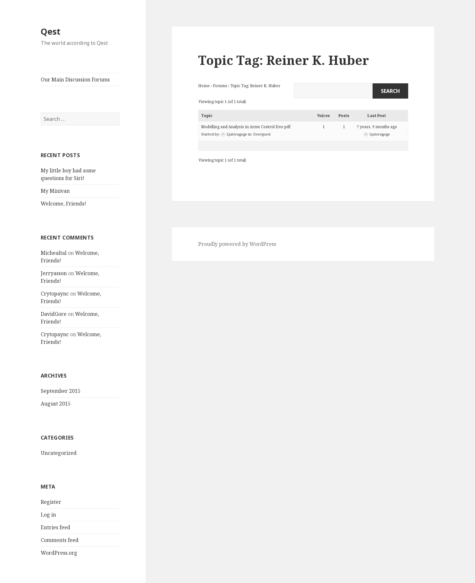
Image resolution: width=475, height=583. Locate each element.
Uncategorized (59, 452)
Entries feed (55, 527)
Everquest (262, 134)
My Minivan (55, 190)
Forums (220, 85)
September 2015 (60, 390)
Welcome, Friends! (63, 203)
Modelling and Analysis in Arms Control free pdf (245, 126)
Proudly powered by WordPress (237, 243)
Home (204, 85)
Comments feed (60, 540)
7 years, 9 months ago (377, 126)
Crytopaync (55, 293)
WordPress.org (59, 552)
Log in (48, 514)
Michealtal (53, 252)
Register (51, 501)
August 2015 (56, 403)
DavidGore (53, 313)
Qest (50, 31)
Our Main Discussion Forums (75, 79)
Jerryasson (54, 273)
